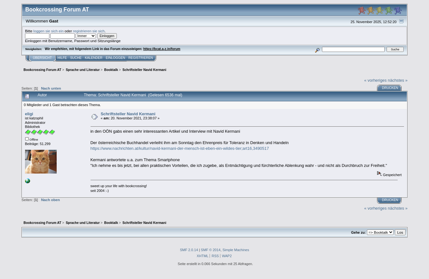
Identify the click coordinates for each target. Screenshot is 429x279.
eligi (29, 113)
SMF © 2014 (210, 250)
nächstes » (397, 80)
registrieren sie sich (89, 31)
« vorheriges (375, 80)
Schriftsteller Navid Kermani (128, 113)
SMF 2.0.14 (189, 250)
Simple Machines (236, 250)
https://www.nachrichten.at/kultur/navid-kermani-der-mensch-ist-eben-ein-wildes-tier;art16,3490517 (180, 148)
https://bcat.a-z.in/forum (161, 49)
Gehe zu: (358, 232)
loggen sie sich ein (48, 31)
